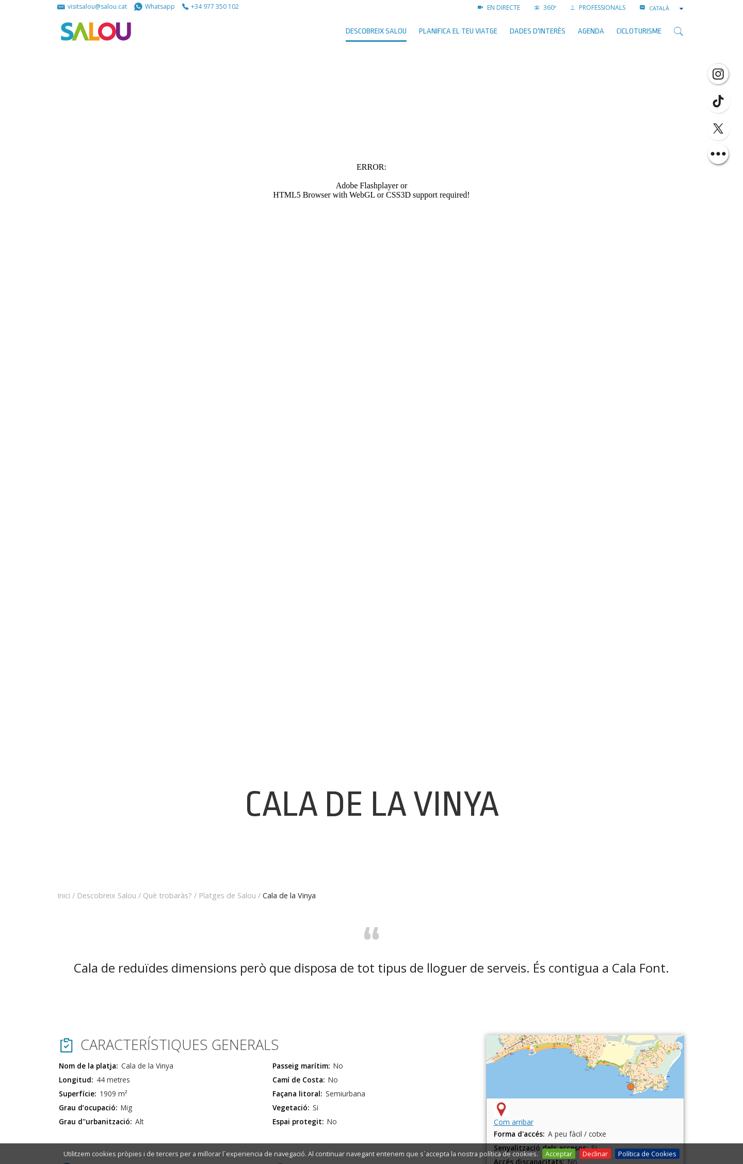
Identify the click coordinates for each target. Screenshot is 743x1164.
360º (545, 7)
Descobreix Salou (376, 31)
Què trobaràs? (167, 895)
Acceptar (558, 1153)
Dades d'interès (538, 31)
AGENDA (591, 31)
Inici (63, 895)
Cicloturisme (639, 31)
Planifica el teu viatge (458, 31)
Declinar (595, 1153)
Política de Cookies (647, 1153)
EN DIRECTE (499, 7)
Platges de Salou (227, 895)
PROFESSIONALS (598, 7)
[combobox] (667, 8)
